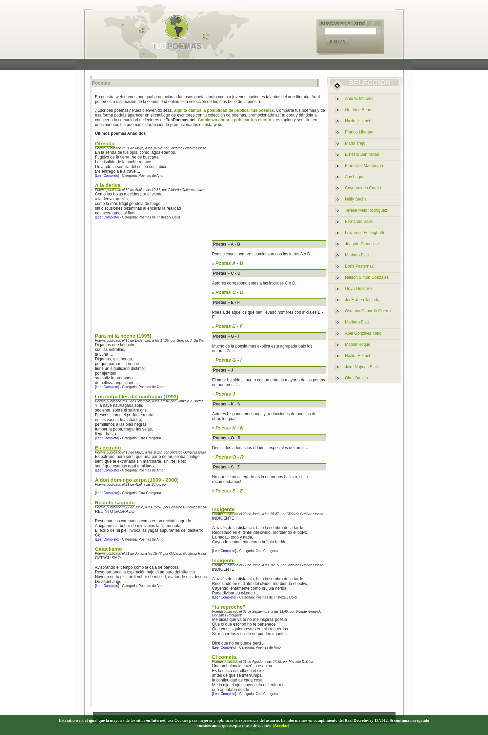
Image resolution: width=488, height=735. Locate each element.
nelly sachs (355, 199)
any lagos (354, 176)
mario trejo (355, 143)
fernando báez (359, 221)
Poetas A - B (229, 263)
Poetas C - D (229, 292)
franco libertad (359, 132)
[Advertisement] (245, 64)
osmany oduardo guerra (368, 311)
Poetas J (225, 394)
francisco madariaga (364, 165)
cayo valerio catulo (363, 188)
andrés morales (359, 98)
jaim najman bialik (362, 366)
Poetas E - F (229, 326)
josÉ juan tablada (362, 299)
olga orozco (356, 378)
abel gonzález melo (363, 333)
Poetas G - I (229, 360)
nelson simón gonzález (367, 277)
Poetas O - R (230, 457)
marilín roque (357, 344)
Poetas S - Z (229, 490)
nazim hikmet (357, 121)
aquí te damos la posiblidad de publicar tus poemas (224, 110)
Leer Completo (107, 175)
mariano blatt (357, 255)
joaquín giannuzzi (362, 243)
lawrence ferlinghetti (364, 232)
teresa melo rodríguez (366, 210)
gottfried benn (358, 109)
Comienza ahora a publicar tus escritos (235, 120)
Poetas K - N (229, 427)
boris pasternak (359, 266)
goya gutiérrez (358, 288)
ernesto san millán (362, 154)
